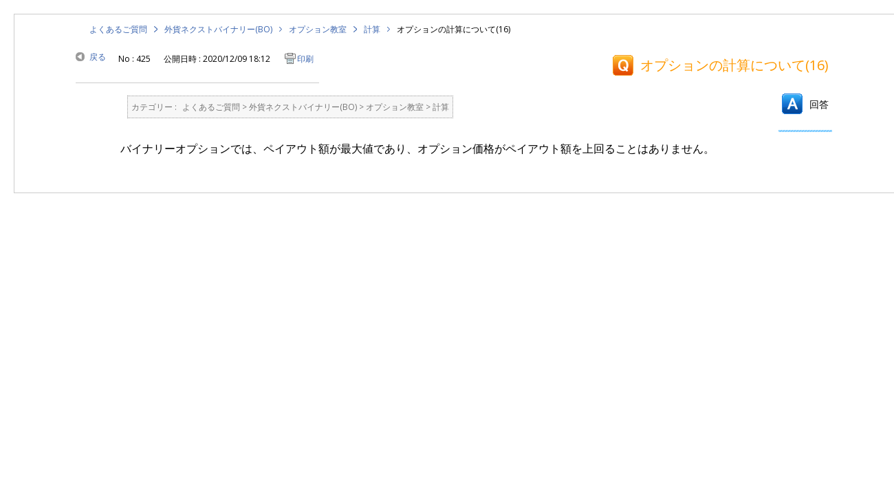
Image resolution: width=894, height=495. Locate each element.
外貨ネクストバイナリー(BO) (218, 29)
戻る (97, 57)
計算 (372, 29)
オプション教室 (318, 29)
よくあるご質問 (118, 29)
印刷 (305, 59)
